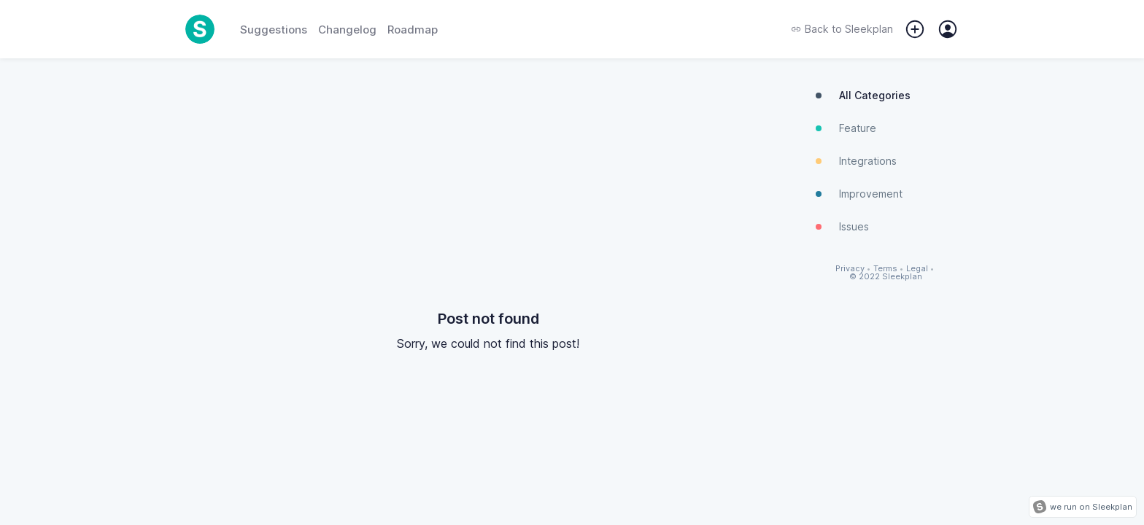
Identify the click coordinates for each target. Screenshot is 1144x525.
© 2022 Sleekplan (885, 277)
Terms (885, 269)
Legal (917, 269)
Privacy (850, 269)
